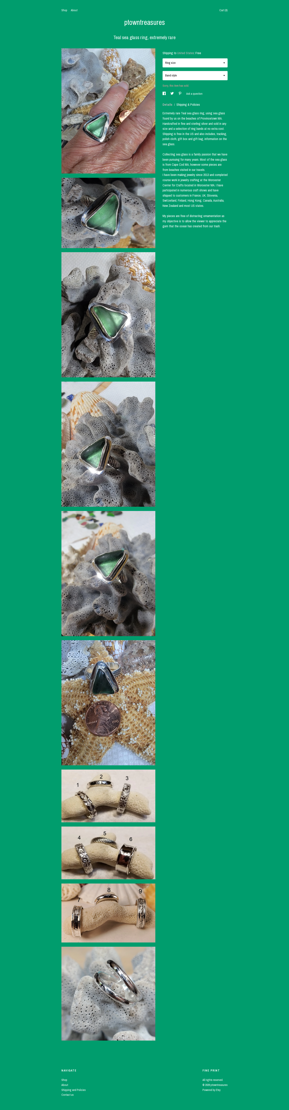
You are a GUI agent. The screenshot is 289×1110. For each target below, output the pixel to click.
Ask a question (194, 93)
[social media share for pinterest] (180, 93)
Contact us (67, 1095)
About (74, 10)
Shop (64, 10)
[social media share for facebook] (164, 93)
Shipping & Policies (188, 104)
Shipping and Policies (73, 1090)
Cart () (223, 10)
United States (185, 53)
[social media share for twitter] (172, 93)
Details (168, 104)
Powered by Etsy (212, 1090)
